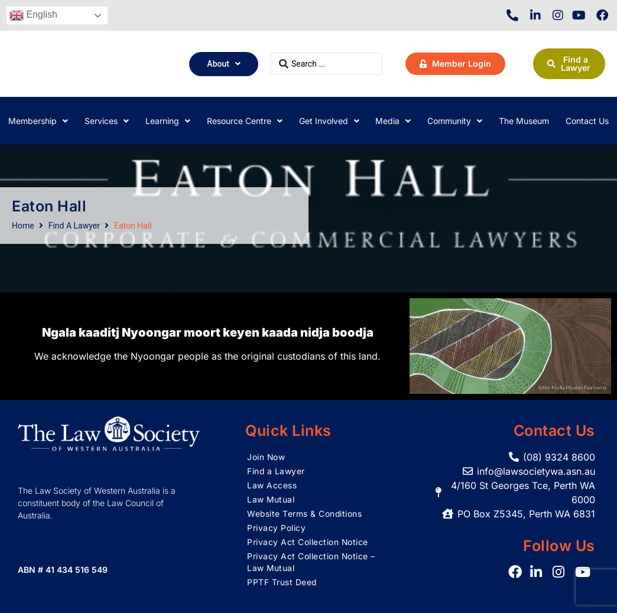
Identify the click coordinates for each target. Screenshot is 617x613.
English (33, 15)
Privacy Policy (276, 528)
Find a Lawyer (276, 471)
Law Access (272, 485)
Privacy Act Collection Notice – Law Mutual (308, 562)
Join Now (266, 457)
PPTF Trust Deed (282, 582)
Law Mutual (271, 499)
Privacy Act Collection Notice (308, 542)
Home (23, 225)
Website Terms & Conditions (305, 513)
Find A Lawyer (74, 225)
